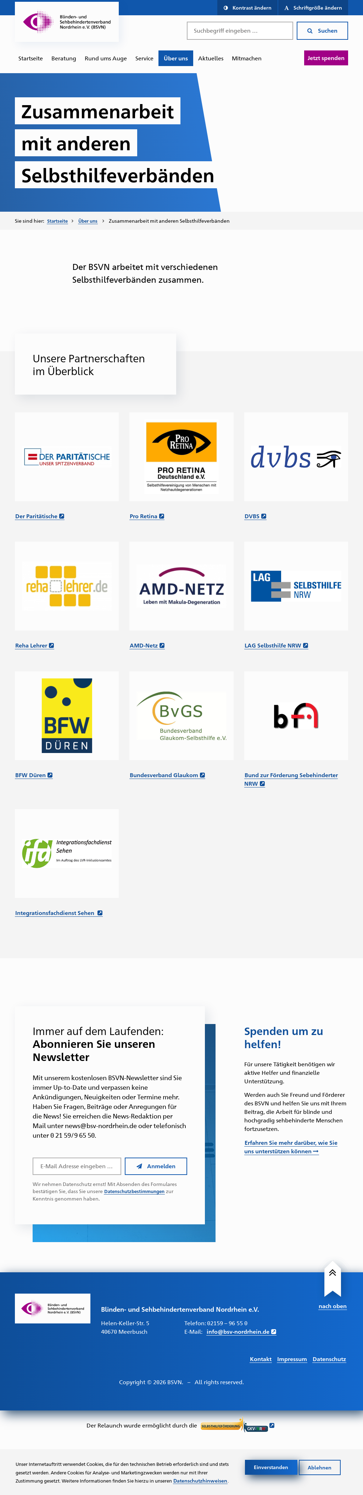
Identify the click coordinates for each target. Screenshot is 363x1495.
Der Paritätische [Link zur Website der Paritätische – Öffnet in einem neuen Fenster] (36, 515)
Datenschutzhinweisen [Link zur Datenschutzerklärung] (43, 1480)
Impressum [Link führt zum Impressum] (292, 1358)
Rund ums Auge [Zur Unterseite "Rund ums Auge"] (106, 58)
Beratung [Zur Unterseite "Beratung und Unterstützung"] (63, 58)
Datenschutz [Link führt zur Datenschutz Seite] (329, 1358)
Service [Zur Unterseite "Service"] (144, 58)
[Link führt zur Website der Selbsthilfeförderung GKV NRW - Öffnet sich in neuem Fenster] (237, 1425)
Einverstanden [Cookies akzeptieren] (271, 1458)
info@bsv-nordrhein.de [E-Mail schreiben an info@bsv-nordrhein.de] (238, 1331)
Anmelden (155, 1165)
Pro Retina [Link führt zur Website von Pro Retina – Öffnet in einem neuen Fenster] (143, 515)
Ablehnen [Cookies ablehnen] (320, 1458)
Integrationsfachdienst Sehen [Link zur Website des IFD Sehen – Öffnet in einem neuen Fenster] (55, 912)
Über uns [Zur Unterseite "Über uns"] (176, 58)
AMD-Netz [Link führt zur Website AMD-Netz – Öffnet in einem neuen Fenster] (144, 645)
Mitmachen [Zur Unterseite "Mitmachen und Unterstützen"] (247, 58)
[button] (247, 7)
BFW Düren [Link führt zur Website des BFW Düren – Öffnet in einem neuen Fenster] (30, 774)
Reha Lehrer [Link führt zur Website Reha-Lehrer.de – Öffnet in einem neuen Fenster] (31, 645)
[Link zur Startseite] (52, 1308)
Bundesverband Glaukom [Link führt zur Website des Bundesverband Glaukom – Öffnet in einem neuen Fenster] (164, 774)
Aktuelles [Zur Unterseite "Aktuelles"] (210, 58)
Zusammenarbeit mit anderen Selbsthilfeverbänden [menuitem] (173, 220)
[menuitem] (30, 58)
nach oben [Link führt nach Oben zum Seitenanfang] (333, 1305)
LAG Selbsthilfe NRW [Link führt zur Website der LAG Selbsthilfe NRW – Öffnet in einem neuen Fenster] (273, 645)
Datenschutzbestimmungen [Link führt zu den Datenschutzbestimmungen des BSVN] (136, 1190)
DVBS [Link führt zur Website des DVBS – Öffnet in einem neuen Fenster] (252, 515)
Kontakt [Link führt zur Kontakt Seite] (261, 1358)
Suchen (322, 30)
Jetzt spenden (326, 57)
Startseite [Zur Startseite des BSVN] (30, 58)
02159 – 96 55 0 (227, 1322)
